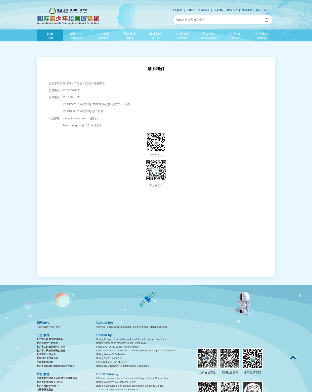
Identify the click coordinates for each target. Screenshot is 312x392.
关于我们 (261, 35)
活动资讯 (76, 35)
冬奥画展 (204, 10)
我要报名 (155, 35)
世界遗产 (232, 10)
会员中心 (235, 35)
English (177, 10)
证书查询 (182, 35)
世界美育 (247, 10)
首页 (50, 35)
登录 (258, 10)
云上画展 (103, 35)
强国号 (190, 10)
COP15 (218, 10)
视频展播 (129, 35)
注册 (266, 10)
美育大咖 (208, 35)
